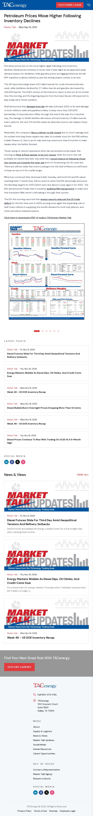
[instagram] (23, 462)
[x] (17, 462)
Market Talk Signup (42, 774)
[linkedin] (6, 462)
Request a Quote (42, 778)
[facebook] (12, 462)
